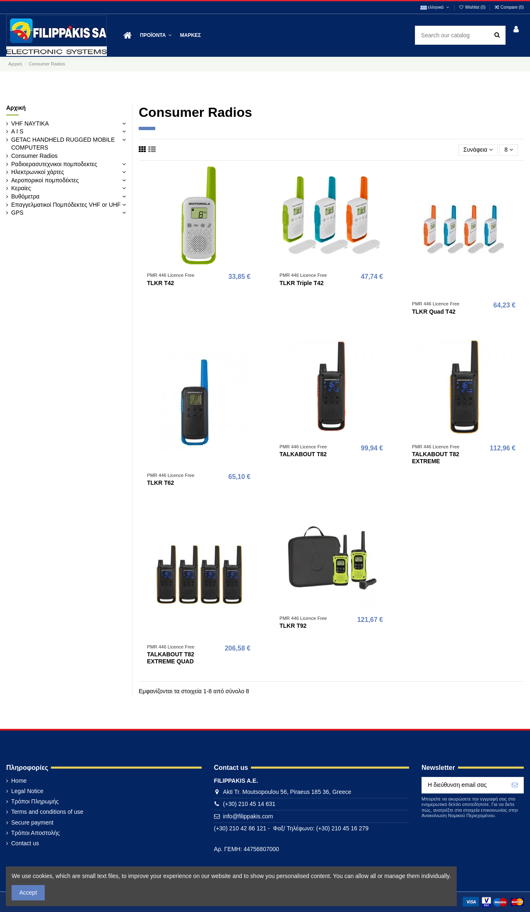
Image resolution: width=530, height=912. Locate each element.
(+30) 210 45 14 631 (249, 804)
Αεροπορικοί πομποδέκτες (45, 180)
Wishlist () (473, 7)
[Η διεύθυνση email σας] (464, 785)
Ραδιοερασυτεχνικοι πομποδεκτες (54, 164)
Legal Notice (27, 791)
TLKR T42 (160, 283)
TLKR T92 (292, 625)
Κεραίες (21, 188)
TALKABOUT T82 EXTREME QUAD (170, 658)
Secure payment (32, 822)
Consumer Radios (34, 155)
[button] (156, 35)
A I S (17, 131)
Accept (28, 892)
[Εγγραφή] (514, 785)
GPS (17, 212)
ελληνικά (435, 7)
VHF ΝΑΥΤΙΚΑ (30, 123)
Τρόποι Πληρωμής (35, 801)
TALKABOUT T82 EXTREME (435, 457)
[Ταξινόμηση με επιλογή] (478, 150)
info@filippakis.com (248, 816)
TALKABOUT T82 (303, 454)
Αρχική (16, 107)
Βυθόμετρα (25, 196)
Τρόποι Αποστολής (35, 833)
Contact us (25, 843)
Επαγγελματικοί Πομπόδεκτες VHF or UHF (65, 204)
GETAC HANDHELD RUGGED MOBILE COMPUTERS (63, 143)
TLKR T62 (160, 482)
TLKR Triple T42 (301, 283)
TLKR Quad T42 (433, 311)
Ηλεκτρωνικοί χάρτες (37, 172)
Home (18, 780)
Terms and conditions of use (47, 811)
